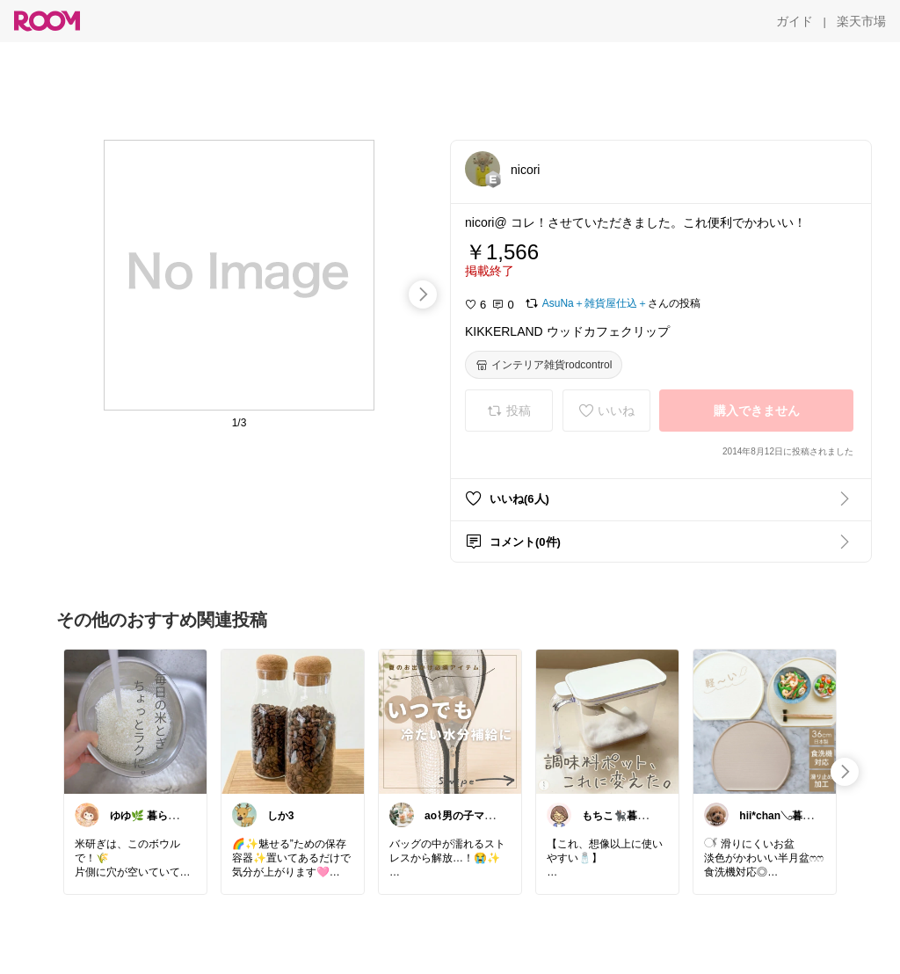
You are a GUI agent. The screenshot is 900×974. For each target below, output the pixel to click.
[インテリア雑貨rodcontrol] (543, 365)
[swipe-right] (423, 294)
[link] (135, 721)
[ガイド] (794, 21)
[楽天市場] (861, 21)
